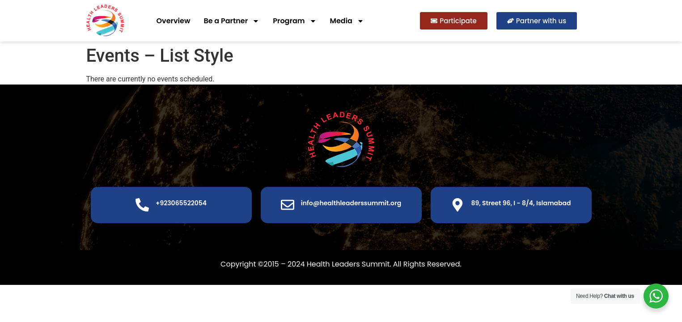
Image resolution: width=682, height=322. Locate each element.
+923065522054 (181, 203)
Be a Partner (231, 21)
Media (347, 21)
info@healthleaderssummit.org (351, 203)
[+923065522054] (142, 205)
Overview (174, 21)
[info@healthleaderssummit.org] (287, 205)
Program (294, 21)
